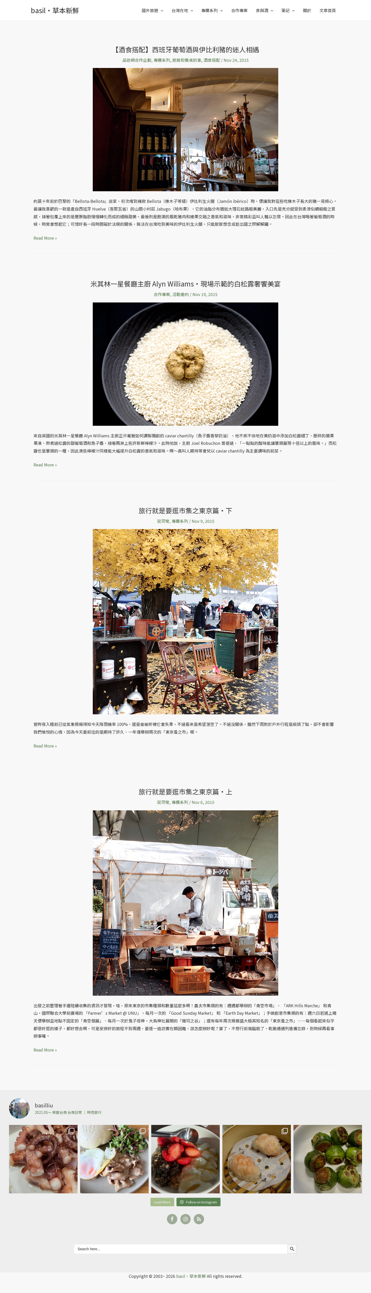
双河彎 (163, 521)
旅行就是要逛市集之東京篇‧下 (185, 510)
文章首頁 (327, 10)
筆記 (288, 10)
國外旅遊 (152, 10)
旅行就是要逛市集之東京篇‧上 (185, 791)
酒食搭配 (212, 60)
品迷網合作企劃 (136, 60)
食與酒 (264, 10)
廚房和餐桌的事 (186, 60)
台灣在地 (182, 10)
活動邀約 (180, 294)
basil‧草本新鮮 (55, 10)
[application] (160, 10)
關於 (307, 10)
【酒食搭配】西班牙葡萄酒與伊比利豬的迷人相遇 (185, 49)
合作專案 (239, 10)
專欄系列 (212, 10)
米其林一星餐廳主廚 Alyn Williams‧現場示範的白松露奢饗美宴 (185, 283)
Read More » (45, 237)
